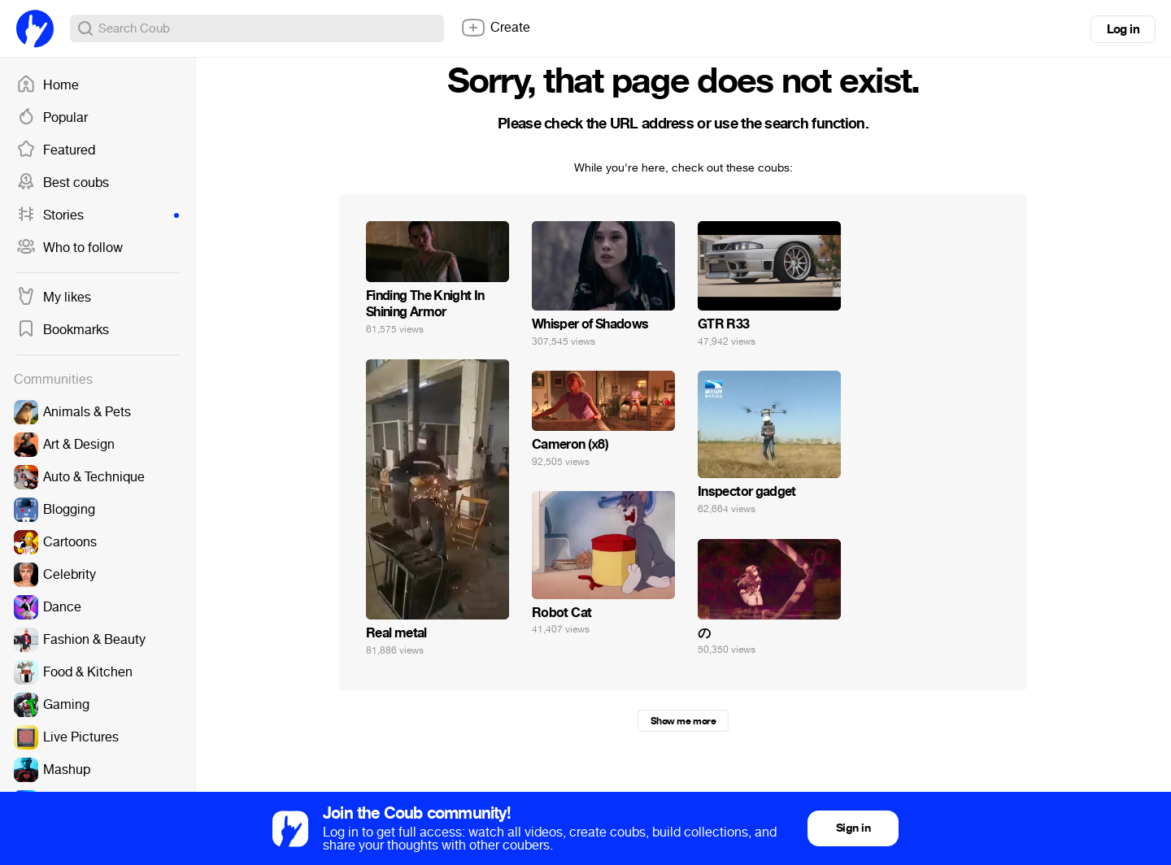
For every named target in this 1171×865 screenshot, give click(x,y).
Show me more (683, 721)
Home (47, 85)
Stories (97, 215)
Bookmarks (62, 330)
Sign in (853, 828)
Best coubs (62, 183)
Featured (55, 150)
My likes (53, 297)
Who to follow (69, 248)
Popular (52, 117)
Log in (1123, 29)
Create (495, 28)
